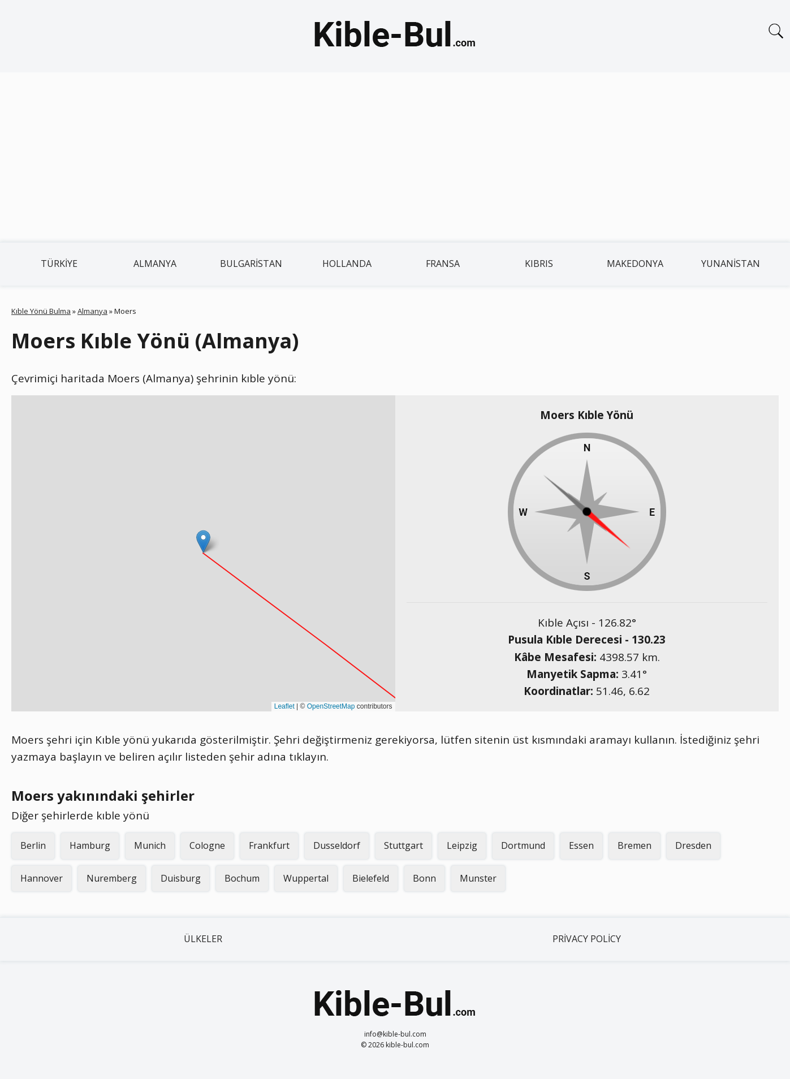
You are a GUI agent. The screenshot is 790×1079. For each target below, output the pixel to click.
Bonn (424, 878)
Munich (150, 845)
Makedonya (635, 263)
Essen (581, 845)
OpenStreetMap (331, 706)
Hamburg (90, 845)
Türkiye (59, 263)
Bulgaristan (251, 263)
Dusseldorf (336, 845)
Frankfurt (269, 845)
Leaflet (284, 706)
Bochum (242, 878)
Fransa (443, 263)
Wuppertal (306, 878)
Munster (478, 878)
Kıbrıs (539, 263)
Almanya (154, 263)
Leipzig (462, 845)
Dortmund (523, 845)
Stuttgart (403, 845)
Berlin (33, 845)
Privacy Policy (586, 939)
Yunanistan (730, 263)
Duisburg (181, 878)
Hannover (41, 878)
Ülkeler (203, 939)
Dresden (693, 845)
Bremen (634, 845)
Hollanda (347, 263)
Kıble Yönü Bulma (41, 311)
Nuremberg (112, 878)
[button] (203, 541)
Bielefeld (370, 878)
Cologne (207, 845)
